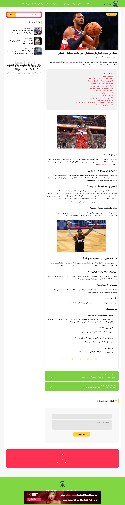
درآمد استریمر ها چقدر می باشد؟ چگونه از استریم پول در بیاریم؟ (22, 31)
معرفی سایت (77, 4)
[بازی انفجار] (115, 3)
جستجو (12, 15)
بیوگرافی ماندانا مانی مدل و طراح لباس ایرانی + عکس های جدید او (20, 52)
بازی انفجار (107, 4)
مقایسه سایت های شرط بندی (40, 4)
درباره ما (62, 459)
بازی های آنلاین (25, 4)
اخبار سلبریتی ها (111, 14)
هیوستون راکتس (70, 62)
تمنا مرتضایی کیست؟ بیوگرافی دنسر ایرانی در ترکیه (20, 42)
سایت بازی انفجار (88, 4)
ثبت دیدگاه (81, 434)
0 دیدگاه (99, 57)
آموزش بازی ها (66, 4)
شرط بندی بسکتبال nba (103, 202)
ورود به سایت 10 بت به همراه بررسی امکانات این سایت (99, 377)
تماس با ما (62, 454)
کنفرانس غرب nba (107, 164)
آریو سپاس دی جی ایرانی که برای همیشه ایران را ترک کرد (98, 387)
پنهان (106, 74)
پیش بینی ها (56, 4)
